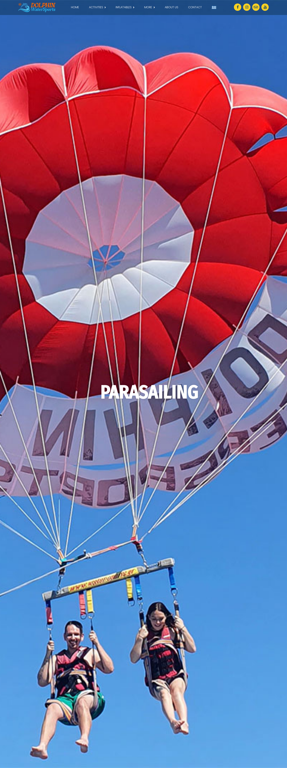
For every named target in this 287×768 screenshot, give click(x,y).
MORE (148, 7)
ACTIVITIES (96, 7)
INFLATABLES (124, 7)
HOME (75, 7)
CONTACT (195, 7)
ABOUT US (171, 7)
